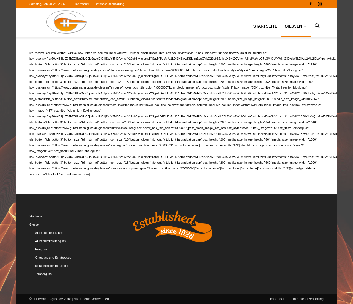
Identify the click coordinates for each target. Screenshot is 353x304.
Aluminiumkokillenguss (50, 241)
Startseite (265, 26)
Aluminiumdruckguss (49, 232)
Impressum (81, 4)
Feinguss (41, 249)
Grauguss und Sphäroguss (53, 257)
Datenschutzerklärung (109, 4)
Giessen (295, 26)
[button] (317, 27)
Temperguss (43, 274)
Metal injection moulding (51, 265)
